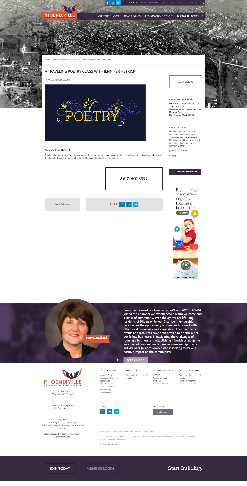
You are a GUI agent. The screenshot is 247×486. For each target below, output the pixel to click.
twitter (118, 3)
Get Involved (105, 381)
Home (47, 59)
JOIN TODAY (60, 468)
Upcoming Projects (160, 384)
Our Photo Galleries (187, 384)
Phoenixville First (159, 378)
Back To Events (62, 204)
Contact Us (193, 3)
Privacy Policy (105, 389)
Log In (180, 3)
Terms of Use (105, 392)
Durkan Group (111, 444)
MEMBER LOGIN (100, 468)
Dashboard (167, 3)
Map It (175, 156)
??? (202, 3)
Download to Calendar (185, 172)
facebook (107, 3)
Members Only (106, 375)
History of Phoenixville (188, 381)
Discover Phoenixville (189, 371)
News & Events (60, 59)
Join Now (133, 3)
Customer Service (107, 386)
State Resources (107, 384)
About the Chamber (108, 371)
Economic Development (163, 371)
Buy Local (156, 381)
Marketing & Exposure (109, 378)
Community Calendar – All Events (137, 376)
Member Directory (149, 3)
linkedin (113, 3)
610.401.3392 (134, 178)
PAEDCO (156, 375)
